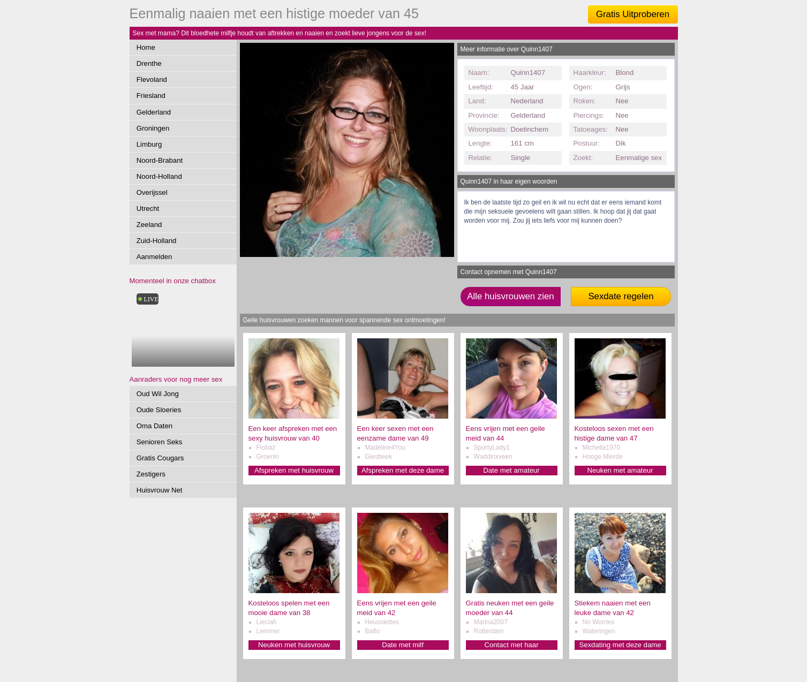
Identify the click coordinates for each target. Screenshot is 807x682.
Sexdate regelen (620, 296)
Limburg (149, 144)
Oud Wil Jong (158, 394)
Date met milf (403, 645)
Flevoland (152, 79)
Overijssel (152, 192)
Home (146, 47)
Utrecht (148, 208)
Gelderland (154, 112)
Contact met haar (511, 645)
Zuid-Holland (157, 241)
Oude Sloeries (159, 410)
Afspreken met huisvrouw (294, 470)
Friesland (151, 96)
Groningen (153, 128)
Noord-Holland (159, 176)
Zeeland (149, 225)
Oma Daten (154, 426)
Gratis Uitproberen (632, 14)
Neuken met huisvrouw (294, 645)
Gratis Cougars (160, 458)
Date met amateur (511, 470)
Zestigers (151, 474)
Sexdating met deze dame (620, 645)
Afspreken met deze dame (402, 470)
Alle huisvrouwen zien (510, 296)
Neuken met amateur (620, 470)
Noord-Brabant (160, 160)
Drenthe (149, 63)
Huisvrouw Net (160, 490)
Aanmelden (154, 257)
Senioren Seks (160, 442)
